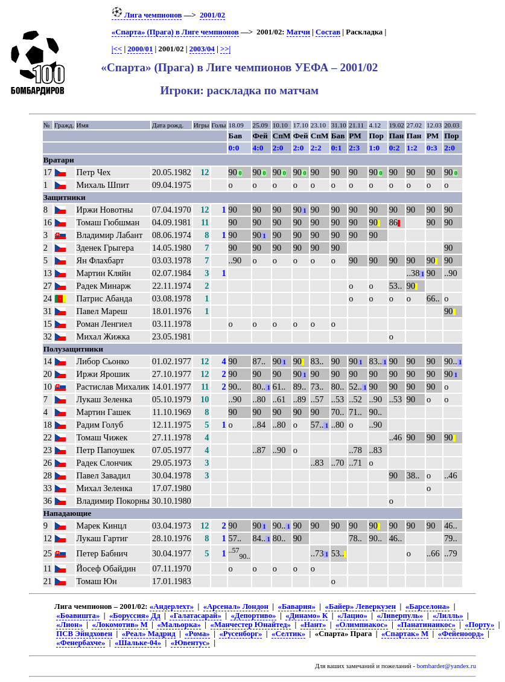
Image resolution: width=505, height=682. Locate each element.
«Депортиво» (253, 615)
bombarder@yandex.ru (446, 666)
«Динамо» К (306, 615)
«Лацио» (352, 615)
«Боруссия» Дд (134, 615)
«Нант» (313, 624)
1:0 (374, 147)
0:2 (394, 147)
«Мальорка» (178, 624)
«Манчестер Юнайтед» (251, 624)
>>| (225, 49)
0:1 (336, 147)
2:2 (316, 147)
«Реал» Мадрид (149, 633)
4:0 (258, 147)
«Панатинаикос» (426, 624)
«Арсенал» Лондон (235, 606)
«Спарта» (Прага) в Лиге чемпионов (175, 32)
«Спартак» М (404, 633)
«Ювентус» (190, 643)
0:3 (432, 147)
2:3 (354, 147)
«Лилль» (448, 615)
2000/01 (140, 49)
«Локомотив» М (119, 624)
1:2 (412, 147)
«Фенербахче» (80, 643)
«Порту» (479, 624)
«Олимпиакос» (361, 624)
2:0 (278, 147)
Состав (328, 32)
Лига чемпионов (147, 15)
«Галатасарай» (195, 615)
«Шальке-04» (138, 643)
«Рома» (197, 633)
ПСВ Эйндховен (84, 633)
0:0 (234, 147)
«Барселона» (427, 606)
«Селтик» (288, 633)
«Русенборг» (240, 633)
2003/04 (202, 49)
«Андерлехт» (172, 606)
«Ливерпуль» (399, 615)
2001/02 (212, 15)
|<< (117, 49)
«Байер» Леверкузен (360, 606)
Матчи (298, 32)
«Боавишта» (78, 615)
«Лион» (69, 624)
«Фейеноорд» (461, 633)
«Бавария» (297, 606)
